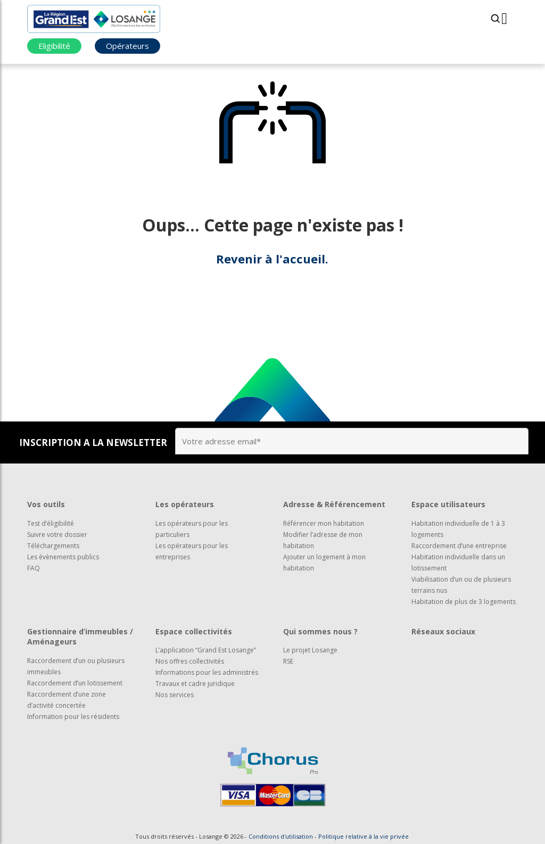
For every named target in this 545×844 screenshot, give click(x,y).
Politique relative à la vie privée (363, 836)
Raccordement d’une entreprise (459, 545)
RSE (288, 661)
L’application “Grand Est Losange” (205, 650)
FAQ (33, 568)
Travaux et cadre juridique (195, 683)
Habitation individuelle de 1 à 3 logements (458, 529)
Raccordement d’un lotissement (74, 683)
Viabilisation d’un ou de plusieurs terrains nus (461, 585)
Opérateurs (127, 45)
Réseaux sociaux (443, 631)
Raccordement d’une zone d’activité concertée (66, 700)
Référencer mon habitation (323, 523)
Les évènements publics (63, 556)
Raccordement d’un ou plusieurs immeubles (76, 666)
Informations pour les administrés (206, 672)
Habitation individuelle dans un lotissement (458, 562)
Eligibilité (54, 45)
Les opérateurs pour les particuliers (191, 529)
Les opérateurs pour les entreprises (191, 551)
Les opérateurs (184, 504)
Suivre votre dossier (57, 534)
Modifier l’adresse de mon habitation (322, 540)
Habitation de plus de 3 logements (463, 601)
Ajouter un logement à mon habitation (324, 562)
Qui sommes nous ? (320, 631)
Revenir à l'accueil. (272, 259)
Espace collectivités (193, 631)
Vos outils (46, 504)
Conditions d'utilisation (281, 836)
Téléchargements (53, 545)
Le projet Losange (310, 650)
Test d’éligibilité (50, 523)
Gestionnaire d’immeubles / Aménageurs (80, 636)
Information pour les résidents (73, 716)
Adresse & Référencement (334, 504)
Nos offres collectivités (189, 661)
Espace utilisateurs (448, 504)
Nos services (174, 694)
